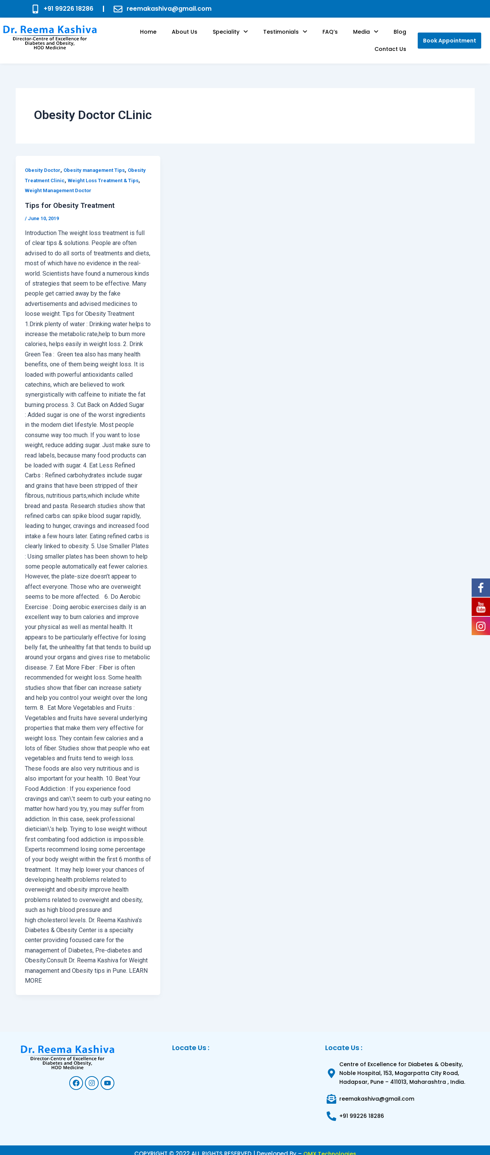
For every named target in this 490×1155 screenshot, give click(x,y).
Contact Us (393, 37)
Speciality (216, 37)
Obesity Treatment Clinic (56, 173)
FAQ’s (304, 37)
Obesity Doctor (44, 163)
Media (334, 37)
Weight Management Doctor (79, 183)
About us (177, 37)
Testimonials (266, 37)
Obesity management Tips (99, 163)
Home (147, 37)
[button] (217, 36)
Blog (362, 37)
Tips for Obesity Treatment (72, 198)
